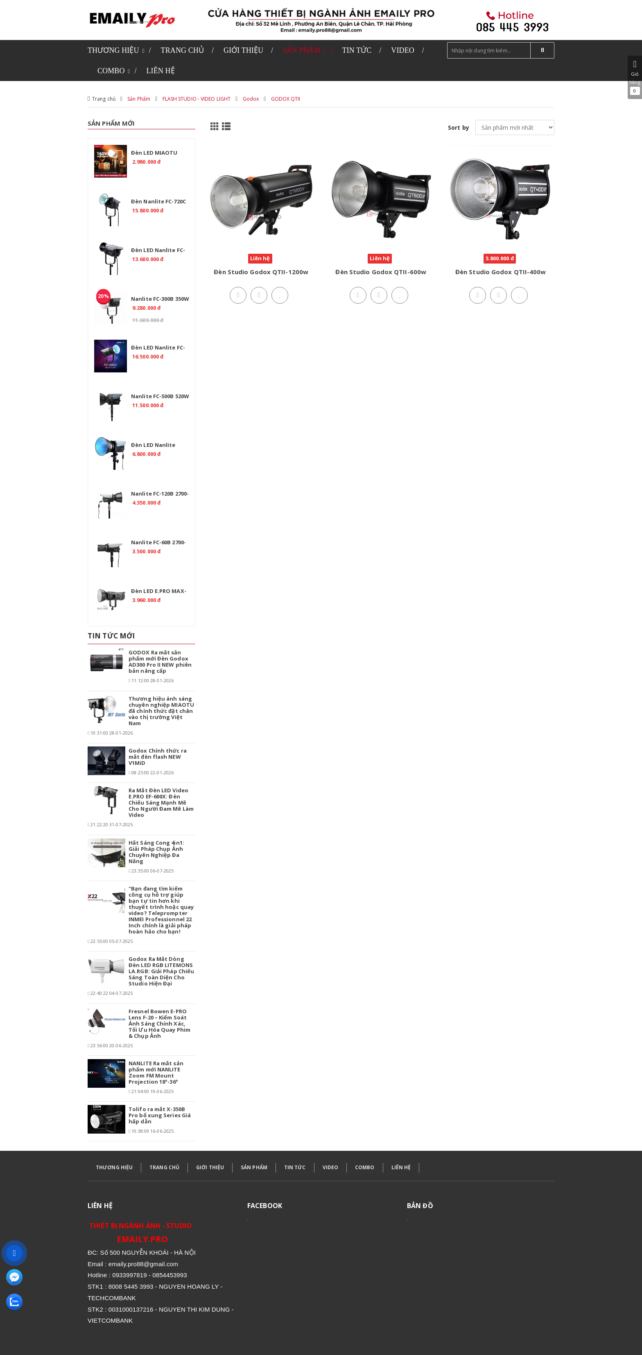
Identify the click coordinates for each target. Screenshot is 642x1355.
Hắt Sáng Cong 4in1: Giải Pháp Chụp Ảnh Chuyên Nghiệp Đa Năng (156, 852)
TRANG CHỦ (164, 1167)
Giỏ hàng (635, 77)
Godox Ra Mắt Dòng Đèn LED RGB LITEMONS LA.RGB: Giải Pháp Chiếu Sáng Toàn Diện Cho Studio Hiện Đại (161, 971)
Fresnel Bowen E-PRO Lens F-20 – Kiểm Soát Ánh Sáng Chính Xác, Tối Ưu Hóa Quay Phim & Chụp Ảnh (159, 1023)
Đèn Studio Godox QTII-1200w (261, 272)
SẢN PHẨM (254, 1167)
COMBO (365, 1167)
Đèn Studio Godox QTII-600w (380, 272)
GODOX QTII (286, 98)
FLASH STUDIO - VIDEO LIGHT (197, 98)
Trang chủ (103, 98)
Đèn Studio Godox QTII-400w (500, 272)
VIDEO (331, 1167)
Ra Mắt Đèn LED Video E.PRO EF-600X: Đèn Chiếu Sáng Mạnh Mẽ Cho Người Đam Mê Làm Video (161, 802)
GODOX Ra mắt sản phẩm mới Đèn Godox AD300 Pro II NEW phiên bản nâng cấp (160, 661)
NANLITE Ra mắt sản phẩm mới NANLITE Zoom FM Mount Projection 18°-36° (156, 1072)
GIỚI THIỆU (210, 1167)
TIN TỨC (295, 1167)
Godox (251, 98)
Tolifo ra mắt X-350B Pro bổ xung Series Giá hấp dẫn (160, 1115)
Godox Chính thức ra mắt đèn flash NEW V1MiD (158, 757)
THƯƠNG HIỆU (114, 1167)
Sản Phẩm (138, 98)
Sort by (458, 127)
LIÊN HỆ (401, 1167)
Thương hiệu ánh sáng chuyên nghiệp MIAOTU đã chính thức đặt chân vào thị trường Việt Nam (161, 711)
